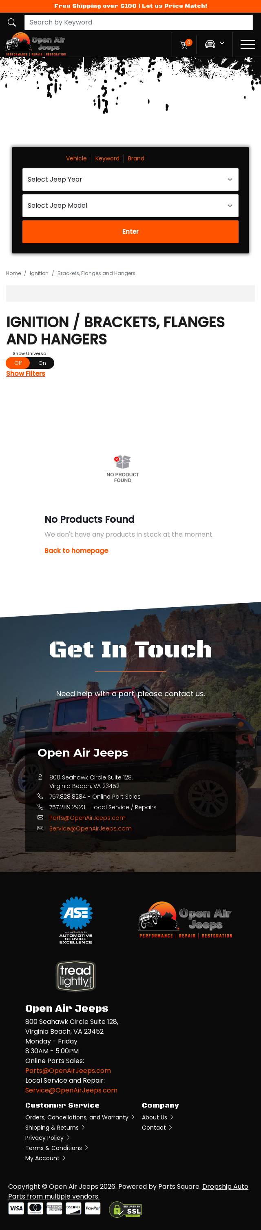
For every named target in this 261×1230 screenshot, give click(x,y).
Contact (157, 1127)
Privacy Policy (48, 1138)
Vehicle (76, 158)
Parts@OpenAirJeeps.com (87, 818)
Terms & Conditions (57, 1148)
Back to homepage (76, 550)
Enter (130, 231)
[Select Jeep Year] (130, 179)
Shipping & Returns (55, 1127)
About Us (158, 1117)
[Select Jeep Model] (130, 205)
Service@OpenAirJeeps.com (90, 828)
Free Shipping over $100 (95, 6)
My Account (46, 1158)
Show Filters (25, 373)
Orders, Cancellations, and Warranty (80, 1117)
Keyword (107, 158)
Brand (136, 158)
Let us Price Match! (174, 6)
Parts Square (178, 1186)
